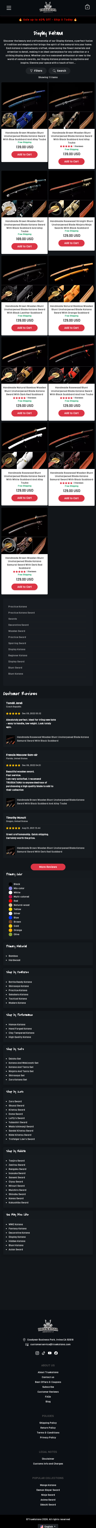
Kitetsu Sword (17, 1110)
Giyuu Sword (16, 1181)
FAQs (48, 1396)
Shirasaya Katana (19, 986)
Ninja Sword (48, 1495)
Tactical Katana (18, 998)
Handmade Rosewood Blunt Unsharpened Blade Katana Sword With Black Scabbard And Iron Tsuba (71, 391)
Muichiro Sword (17, 1190)
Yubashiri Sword (18, 1122)
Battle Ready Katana (20, 982)
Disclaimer (48, 1459)
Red (16, 901)
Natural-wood (21, 905)
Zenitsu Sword (17, 1165)
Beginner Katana (17, 655)
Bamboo (13, 956)
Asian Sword (16, 1249)
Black (17, 884)
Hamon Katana (17, 1024)
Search (59, 71)
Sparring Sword (17, 643)
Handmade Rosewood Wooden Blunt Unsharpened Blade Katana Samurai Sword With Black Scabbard (71, 476)
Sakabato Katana (18, 994)
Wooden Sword (16, 631)
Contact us (48, 1377)
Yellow (17, 909)
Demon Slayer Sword (48, 1490)
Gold (16, 926)
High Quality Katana (20, 1037)
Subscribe (48, 1387)
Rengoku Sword (17, 1169)
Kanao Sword (16, 1198)
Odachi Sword (48, 1504)
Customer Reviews (48, 1392)
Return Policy (48, 1427)
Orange (18, 930)
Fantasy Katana (18, 1228)
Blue (16, 917)
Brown (17, 921)
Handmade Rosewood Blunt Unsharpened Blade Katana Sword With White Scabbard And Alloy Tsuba (24, 478)
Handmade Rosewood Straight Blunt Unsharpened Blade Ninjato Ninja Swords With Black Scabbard (71, 224)
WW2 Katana (16, 1224)
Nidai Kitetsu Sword (20, 1135)
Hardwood (14, 960)
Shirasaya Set (17, 1075)
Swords (12, 619)
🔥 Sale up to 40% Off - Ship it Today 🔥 (48, 19)
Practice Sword (17, 637)
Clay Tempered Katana (21, 1033)
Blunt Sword (15, 667)
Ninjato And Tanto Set (21, 1071)
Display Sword (16, 661)
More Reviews (48, 867)
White (17, 892)
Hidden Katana (17, 1241)
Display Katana (17, 1237)
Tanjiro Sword (17, 1160)
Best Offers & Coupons (48, 1382)
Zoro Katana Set (18, 1079)
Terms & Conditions (48, 1432)
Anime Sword (48, 1499)
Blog (48, 1401)
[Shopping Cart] (87, 7)
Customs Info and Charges (48, 1463)
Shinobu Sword (17, 1194)
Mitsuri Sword (17, 1186)
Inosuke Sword (17, 1173)
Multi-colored (21, 896)
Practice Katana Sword (21, 612)
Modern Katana (17, 1003)
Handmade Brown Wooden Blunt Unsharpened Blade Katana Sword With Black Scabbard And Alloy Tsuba (71, 138)
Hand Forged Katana (20, 1028)
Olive (16, 934)
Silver (17, 913)
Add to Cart (24, 154)
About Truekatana (48, 1372)
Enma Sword (16, 1114)
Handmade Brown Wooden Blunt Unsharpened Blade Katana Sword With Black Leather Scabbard (24, 309)
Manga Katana (48, 1485)
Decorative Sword (18, 625)
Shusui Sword (16, 1105)
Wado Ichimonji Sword (21, 1126)
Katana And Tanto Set (21, 1067)
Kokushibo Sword (18, 1202)
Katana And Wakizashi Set (23, 1063)
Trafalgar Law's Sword (22, 1139)
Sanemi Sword (17, 1177)
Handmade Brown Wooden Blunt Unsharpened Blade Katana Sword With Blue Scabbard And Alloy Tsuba (24, 136)
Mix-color (19, 888)
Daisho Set (15, 1058)
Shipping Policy (48, 1423)
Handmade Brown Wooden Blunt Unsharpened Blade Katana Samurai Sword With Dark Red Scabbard (24, 563)
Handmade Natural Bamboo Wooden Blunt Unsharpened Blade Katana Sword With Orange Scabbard (71, 309)
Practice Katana (18, 990)
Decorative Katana (19, 1232)
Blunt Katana (16, 1245)
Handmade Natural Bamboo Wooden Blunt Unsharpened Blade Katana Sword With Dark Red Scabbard (24, 391)
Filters (36, 71)
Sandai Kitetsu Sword (21, 1130)
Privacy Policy (48, 1437)
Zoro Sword (15, 1101)
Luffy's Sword (17, 1118)
